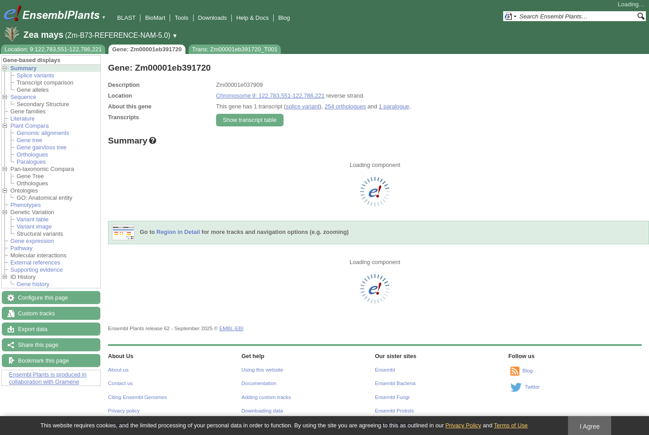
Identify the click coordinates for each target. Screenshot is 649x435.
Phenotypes (25, 205)
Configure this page (43, 297)
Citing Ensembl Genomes (137, 397)
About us (118, 369)
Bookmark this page (43, 360)
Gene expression (32, 241)
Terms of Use (510, 425)
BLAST (126, 17)
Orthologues (32, 154)
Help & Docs (252, 17)
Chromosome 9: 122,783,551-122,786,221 (270, 95)
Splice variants (35, 75)
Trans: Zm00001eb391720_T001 (235, 49)
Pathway (21, 248)
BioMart (155, 17)
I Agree (590, 426)
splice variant (303, 106)
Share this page (38, 344)
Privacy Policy (463, 425)
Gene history (33, 284)
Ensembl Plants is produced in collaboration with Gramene (47, 378)
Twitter (532, 387)
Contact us (120, 383)
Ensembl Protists (394, 410)
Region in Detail (178, 232)
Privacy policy (124, 410)
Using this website (263, 369)
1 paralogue (394, 106)
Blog (284, 17)
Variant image (34, 226)
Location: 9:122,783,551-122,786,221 (53, 49)
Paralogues (31, 161)
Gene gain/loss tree (42, 147)
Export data (32, 329)
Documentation (259, 383)
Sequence (23, 97)
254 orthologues (345, 106)
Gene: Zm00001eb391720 (147, 49)
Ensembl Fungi (392, 397)
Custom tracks (36, 313)
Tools (181, 17)
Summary (23, 68)
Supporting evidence (36, 269)
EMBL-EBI (231, 328)
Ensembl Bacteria (395, 383)
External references (35, 262)
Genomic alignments (43, 133)
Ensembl (385, 369)
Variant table (33, 219)
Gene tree (29, 140)
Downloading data (262, 410)
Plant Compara (29, 125)
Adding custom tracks (266, 397)
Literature (22, 118)
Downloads (212, 17)
